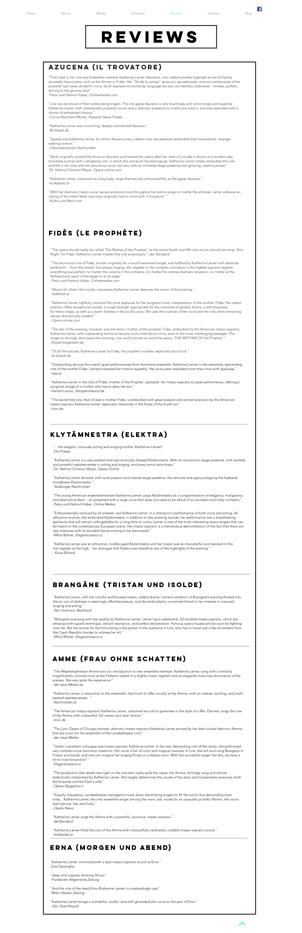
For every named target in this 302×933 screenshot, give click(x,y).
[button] (101, 13)
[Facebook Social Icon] (259, 9)
